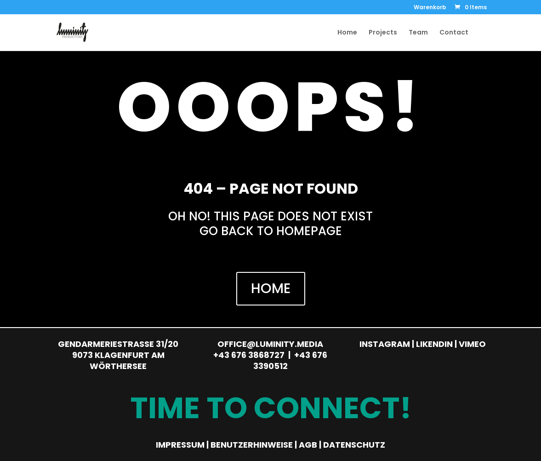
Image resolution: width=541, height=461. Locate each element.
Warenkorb (430, 8)
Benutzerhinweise (252, 444)
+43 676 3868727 (249, 355)
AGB (308, 444)
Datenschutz (354, 444)
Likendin (434, 344)
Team (418, 33)
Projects (383, 33)
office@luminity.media (270, 344)
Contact (453, 33)
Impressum (180, 444)
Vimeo (472, 344)
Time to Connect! (270, 407)
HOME (270, 288)
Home (347, 33)
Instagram (384, 344)
